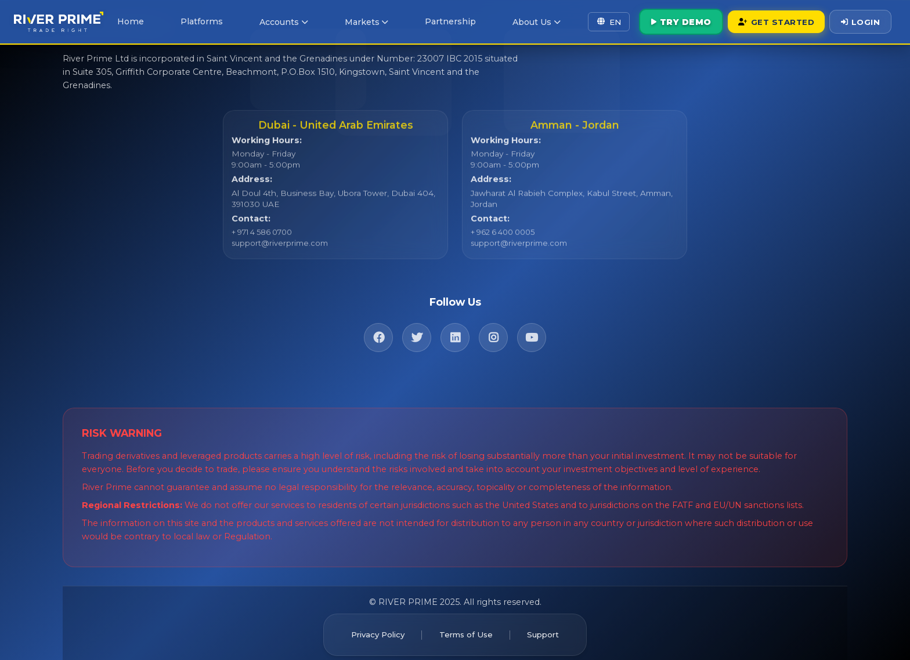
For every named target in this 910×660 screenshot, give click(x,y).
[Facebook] (378, 332)
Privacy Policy (373, 629)
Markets (357, 21)
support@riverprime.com (277, 248)
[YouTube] (531, 332)
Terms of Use (466, 629)
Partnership (436, 20)
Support (548, 629)
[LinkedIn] (455, 332)
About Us (516, 21)
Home (139, 20)
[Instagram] (493, 332)
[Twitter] (416, 332)
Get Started (767, 21)
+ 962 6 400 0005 (502, 237)
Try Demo (665, 21)
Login (858, 21)
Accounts (280, 21)
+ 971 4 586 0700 (261, 237)
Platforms (204, 20)
